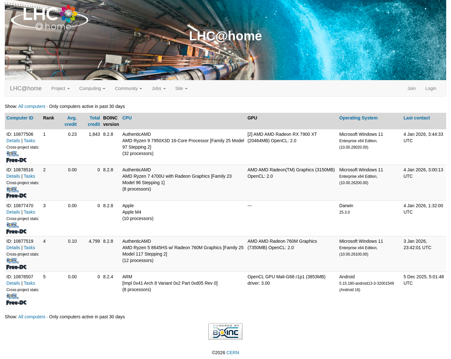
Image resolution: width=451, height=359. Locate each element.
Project (60, 88)
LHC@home (26, 88)
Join (411, 88)
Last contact (417, 117)
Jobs (158, 88)
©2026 (225, 352)
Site (181, 88)
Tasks (29, 140)
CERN (232, 352)
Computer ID (19, 117)
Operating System (358, 117)
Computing (92, 88)
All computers (31, 106)
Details (13, 140)
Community (128, 88)
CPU (127, 117)
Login (430, 88)
